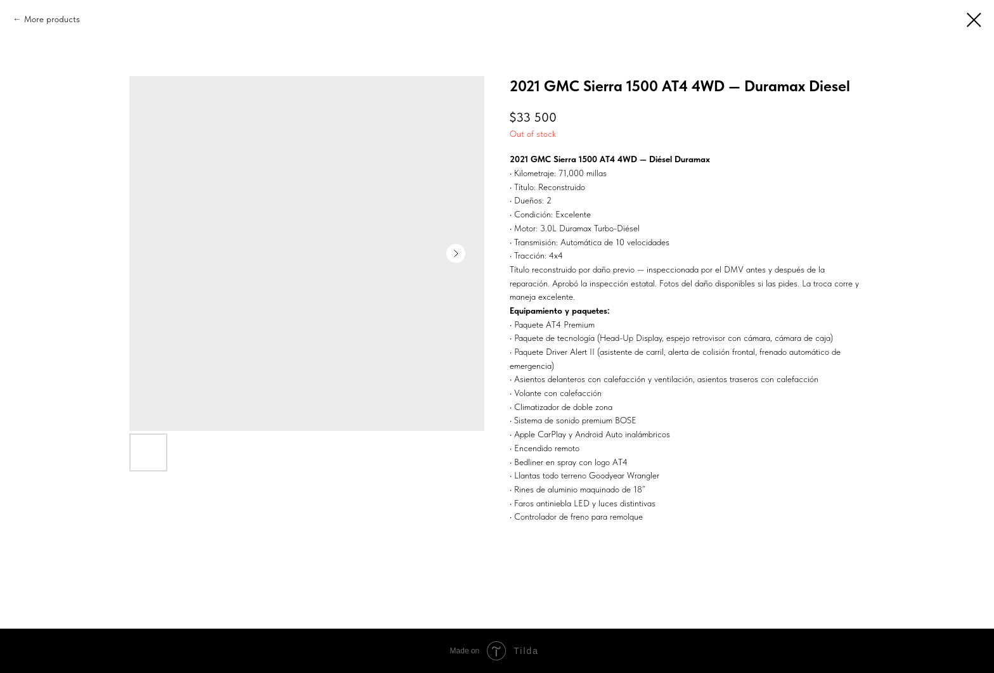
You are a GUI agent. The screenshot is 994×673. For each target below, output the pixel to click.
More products (52, 19)
